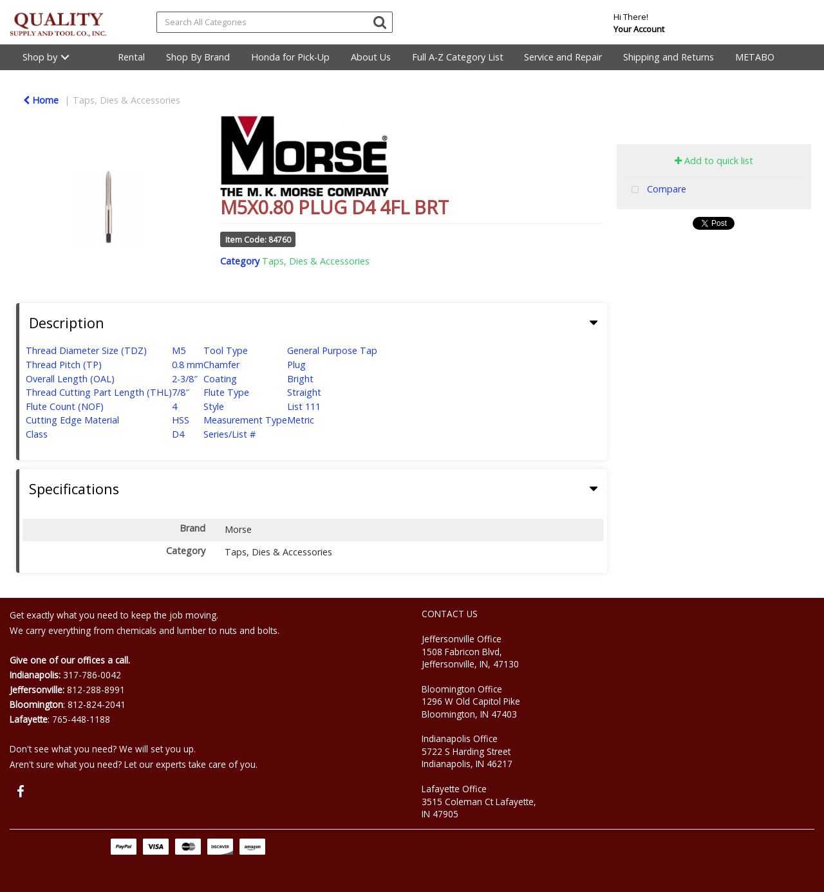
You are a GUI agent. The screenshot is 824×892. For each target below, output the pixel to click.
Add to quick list (714, 160)
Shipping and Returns (668, 57)
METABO (754, 57)
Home (41, 100)
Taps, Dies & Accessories (126, 100)
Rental (131, 57)
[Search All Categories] (274, 22)
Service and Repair (563, 57)
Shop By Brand (198, 57)
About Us (371, 57)
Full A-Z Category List (457, 57)
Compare (656, 190)
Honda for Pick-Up (290, 57)
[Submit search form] (380, 21)
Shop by (40, 57)
